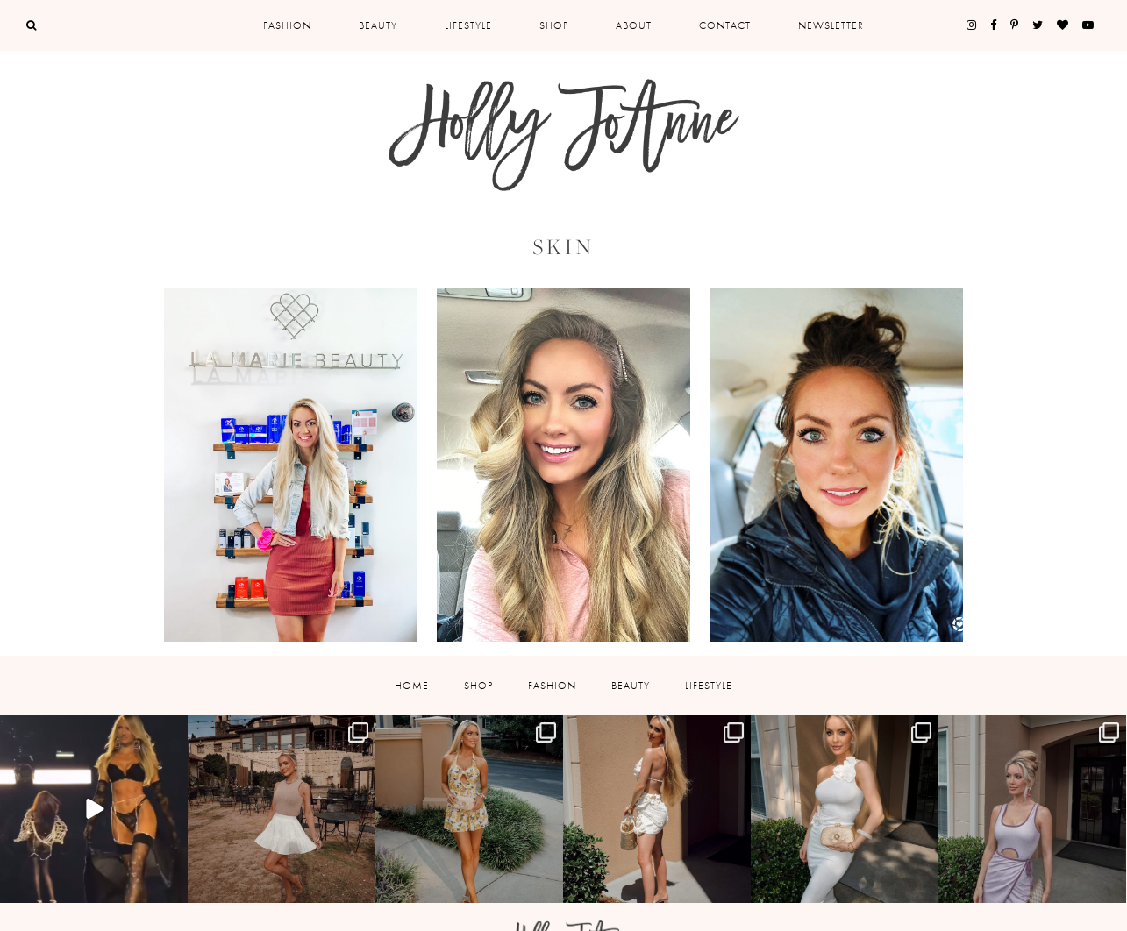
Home (412, 686)
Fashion (287, 25)
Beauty (378, 25)
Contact (725, 25)
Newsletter (831, 25)
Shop (553, 25)
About (634, 25)
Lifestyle (468, 25)
